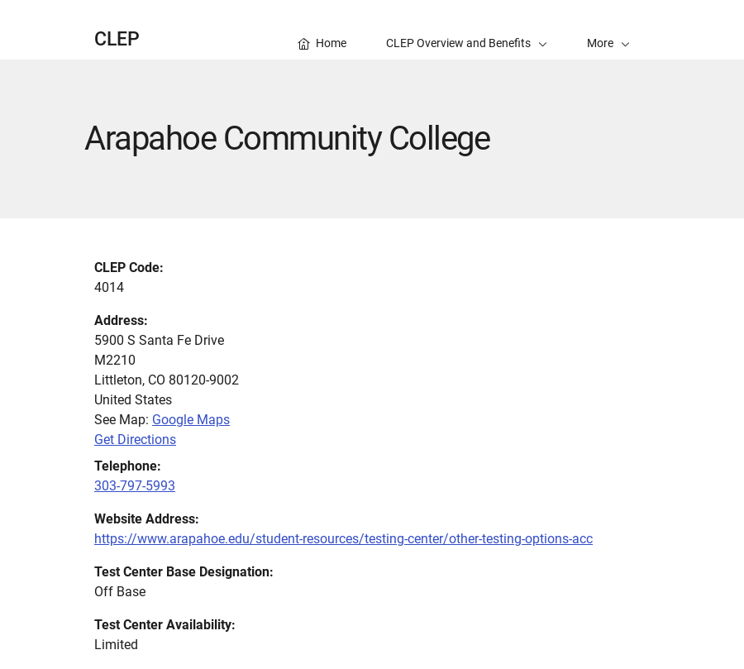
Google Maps (191, 420)
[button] (608, 30)
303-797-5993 (134, 486)
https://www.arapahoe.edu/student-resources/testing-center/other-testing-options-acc (343, 539)
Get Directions (135, 439)
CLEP (117, 39)
